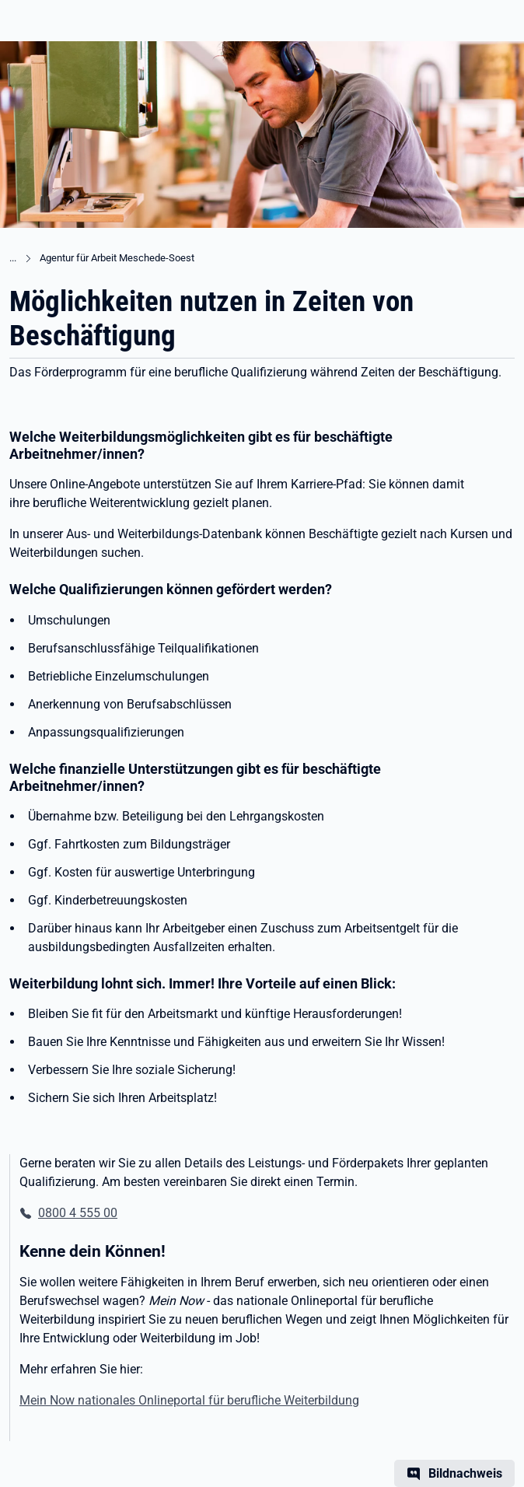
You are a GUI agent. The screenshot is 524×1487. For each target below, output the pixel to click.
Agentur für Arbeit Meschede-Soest (117, 258)
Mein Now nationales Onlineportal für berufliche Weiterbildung (189, 1400)
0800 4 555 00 (77, 1212)
